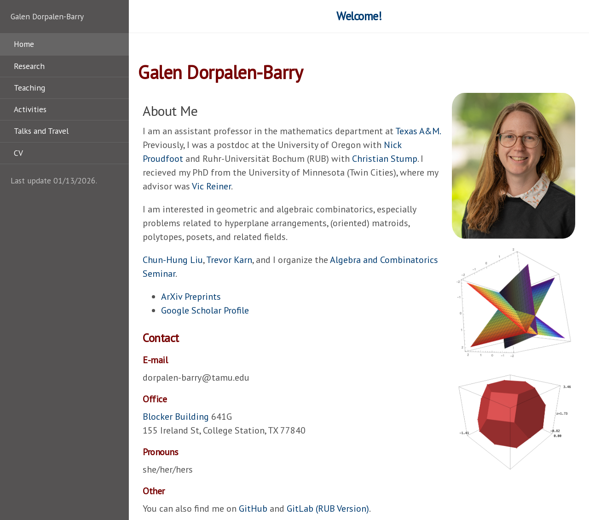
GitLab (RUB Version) (328, 508)
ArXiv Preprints (191, 297)
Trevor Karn (229, 260)
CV (18, 153)
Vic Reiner (211, 186)
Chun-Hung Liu (173, 260)
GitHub (253, 508)
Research (29, 66)
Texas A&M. (417, 131)
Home (24, 44)
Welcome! (358, 16)
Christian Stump (384, 159)
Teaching (29, 87)
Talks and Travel (41, 131)
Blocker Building (176, 417)
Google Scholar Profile (205, 310)
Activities (30, 109)
